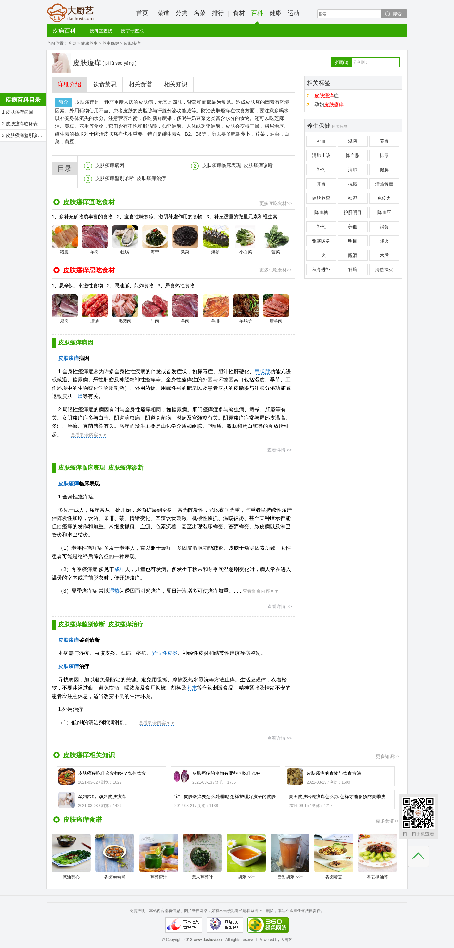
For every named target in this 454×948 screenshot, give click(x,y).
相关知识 (175, 84)
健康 (275, 13)
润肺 (352, 169)
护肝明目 (353, 212)
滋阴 (352, 141)
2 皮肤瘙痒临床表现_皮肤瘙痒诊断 (24, 123)
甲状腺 (262, 371)
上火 (321, 255)
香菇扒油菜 (377, 857)
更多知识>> (387, 756)
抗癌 (352, 183)
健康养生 (89, 43)
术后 (384, 255)
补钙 (321, 169)
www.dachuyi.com (208, 939)
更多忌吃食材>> (275, 270)
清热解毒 (384, 183)
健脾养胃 (321, 198)
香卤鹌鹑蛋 (114, 857)
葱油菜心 (71, 857)
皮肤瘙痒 (68, 666)
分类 (181, 13)
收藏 (341, 62)
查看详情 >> (279, 449)
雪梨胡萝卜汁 (290, 857)
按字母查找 (132, 30)
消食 (384, 226)
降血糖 (321, 212)
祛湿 (352, 198)
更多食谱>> (387, 821)
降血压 (384, 212)
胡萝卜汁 (246, 857)
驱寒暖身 (321, 241)
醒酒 (352, 255)
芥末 (192, 687)
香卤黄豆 (333, 857)
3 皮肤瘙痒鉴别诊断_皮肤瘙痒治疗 (24, 135)
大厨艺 (70, 13)
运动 (293, 13)
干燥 (77, 396)
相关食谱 (140, 84)
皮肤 (63, 358)
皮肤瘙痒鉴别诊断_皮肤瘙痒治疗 (130, 178)
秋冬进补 (321, 269)
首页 (142, 13)
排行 (218, 13)
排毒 (384, 155)
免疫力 (384, 198)
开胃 (321, 183)
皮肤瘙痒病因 (109, 165)
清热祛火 (384, 269)
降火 (384, 241)
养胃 (384, 141)
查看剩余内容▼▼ (89, 434)
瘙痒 (74, 358)
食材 (239, 13)
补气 (321, 226)
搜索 (397, 14)
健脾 (384, 169)
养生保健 (110, 43)
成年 (119, 569)
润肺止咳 (321, 155)
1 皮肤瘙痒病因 (17, 111)
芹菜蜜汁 (158, 857)
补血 (321, 141)
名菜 (200, 13)
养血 (352, 226)
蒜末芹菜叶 (202, 857)
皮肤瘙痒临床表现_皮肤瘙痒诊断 (237, 165)
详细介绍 (69, 84)
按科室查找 (101, 30)
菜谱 (163, 13)
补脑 (352, 269)
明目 (352, 241)
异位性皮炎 (165, 653)
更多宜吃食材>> (275, 203)
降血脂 (352, 155)
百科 (257, 17)
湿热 (114, 591)
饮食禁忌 (105, 84)
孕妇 (329, 104)
